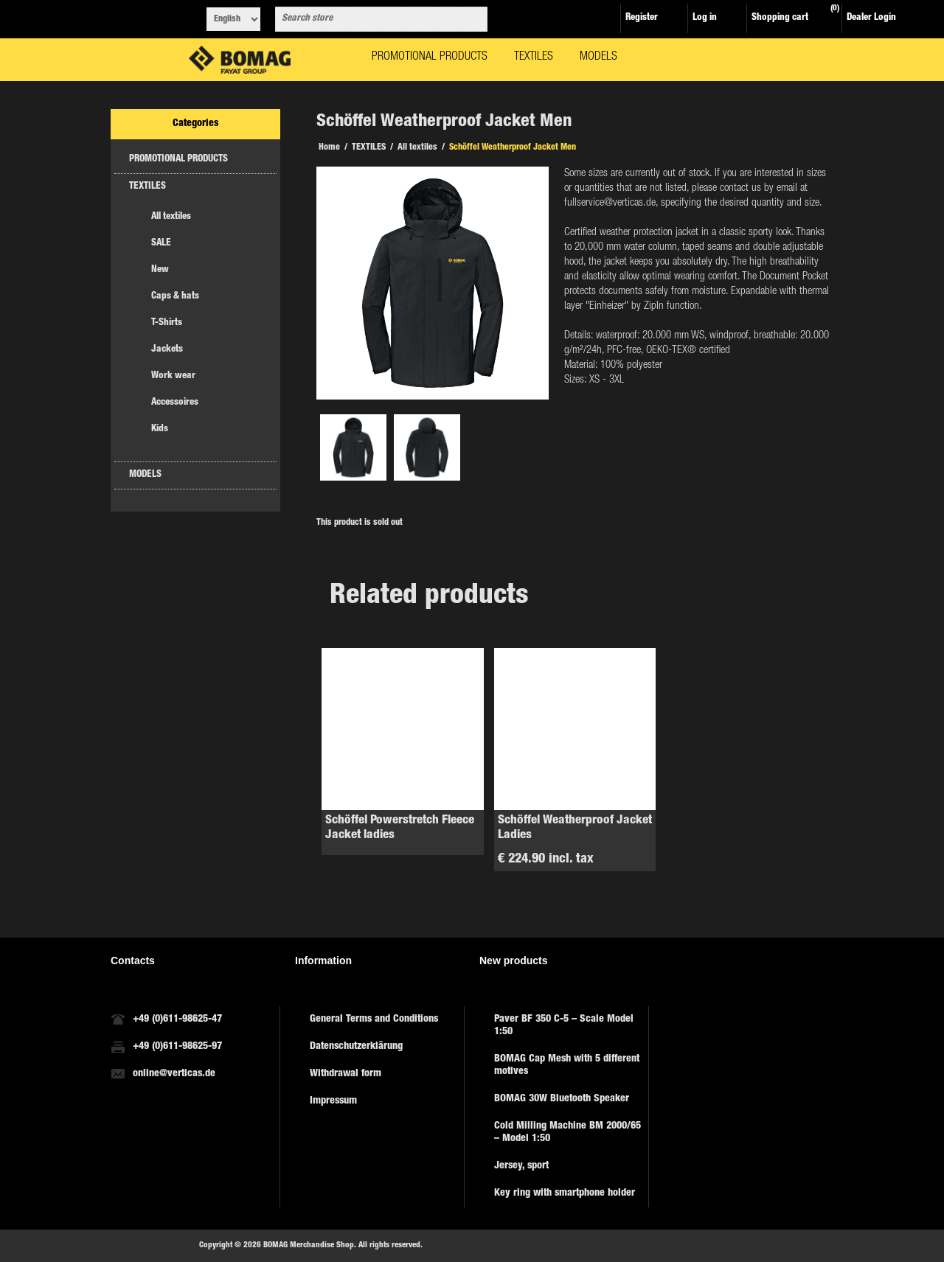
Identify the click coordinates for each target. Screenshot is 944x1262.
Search (473, 19)
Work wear (173, 376)
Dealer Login (871, 18)
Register (641, 18)
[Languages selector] (233, 19)
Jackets (167, 350)
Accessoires (174, 403)
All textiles (171, 217)
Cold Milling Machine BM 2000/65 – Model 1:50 (567, 1132)
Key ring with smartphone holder (564, 1193)
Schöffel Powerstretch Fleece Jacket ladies (399, 828)
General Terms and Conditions (374, 1019)
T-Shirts (166, 323)
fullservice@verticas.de (610, 203)
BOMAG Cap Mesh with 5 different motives (566, 1065)
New (160, 270)
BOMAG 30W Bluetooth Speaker (561, 1099)
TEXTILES (147, 187)
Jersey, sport (521, 1166)
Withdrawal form (345, 1074)
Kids (159, 429)
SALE (161, 243)
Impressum (333, 1101)
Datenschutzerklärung (356, 1047)
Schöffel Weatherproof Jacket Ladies (575, 828)
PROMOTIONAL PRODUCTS (178, 159)
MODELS (145, 475)
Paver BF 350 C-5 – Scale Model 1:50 (564, 1025)
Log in (705, 18)
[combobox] (368, 19)
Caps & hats (175, 296)
